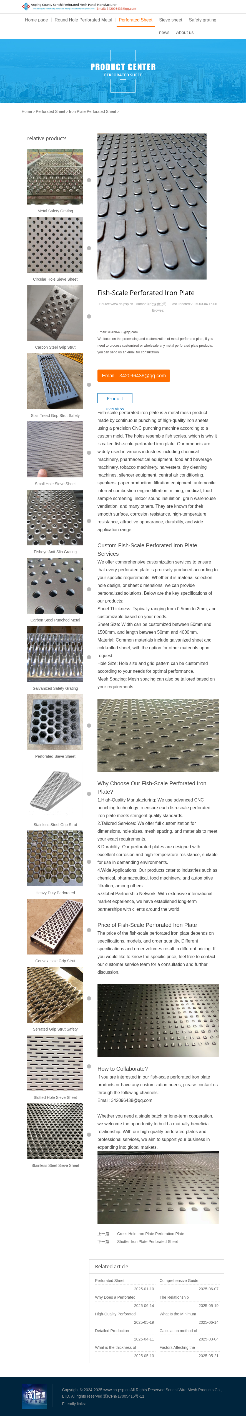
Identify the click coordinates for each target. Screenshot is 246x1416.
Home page (36, 20)
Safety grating (203, 20)
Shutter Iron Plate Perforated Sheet (147, 1241)
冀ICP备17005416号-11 (123, 1396)
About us (185, 32)
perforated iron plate (139, 412)
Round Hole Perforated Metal (83, 20)
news (164, 32)
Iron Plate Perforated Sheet (92, 111)
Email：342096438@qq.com (134, 375)
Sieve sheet (170, 20)
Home (27, 111)
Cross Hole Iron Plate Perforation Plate (150, 1234)
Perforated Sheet (135, 20)
